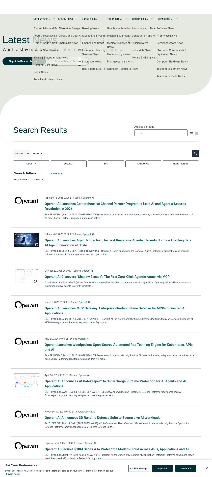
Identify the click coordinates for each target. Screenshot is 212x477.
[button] (37, 179)
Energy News (66, 18)
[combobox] (160, 132)
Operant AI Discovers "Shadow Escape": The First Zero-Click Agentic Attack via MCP (107, 277)
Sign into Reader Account (24, 61)
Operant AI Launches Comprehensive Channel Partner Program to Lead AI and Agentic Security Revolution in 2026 (115, 206)
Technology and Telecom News (164, 18)
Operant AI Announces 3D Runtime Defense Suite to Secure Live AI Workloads (102, 418)
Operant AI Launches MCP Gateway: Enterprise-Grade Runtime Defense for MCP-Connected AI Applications (115, 310)
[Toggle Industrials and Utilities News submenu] (152, 19)
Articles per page (144, 126)
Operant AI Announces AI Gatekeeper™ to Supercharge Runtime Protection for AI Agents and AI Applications (115, 383)
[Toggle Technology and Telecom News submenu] (177, 19)
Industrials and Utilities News (140, 18)
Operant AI (88, 197)
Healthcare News (115, 18)
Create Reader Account (68, 61)
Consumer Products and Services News (41, 18)
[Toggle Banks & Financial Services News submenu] (102, 19)
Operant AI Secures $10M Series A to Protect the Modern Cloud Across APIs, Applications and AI (117, 449)
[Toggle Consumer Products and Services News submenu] (54, 19)
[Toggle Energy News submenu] (77, 19)
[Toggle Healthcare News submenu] (127, 19)
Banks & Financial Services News (90, 18)
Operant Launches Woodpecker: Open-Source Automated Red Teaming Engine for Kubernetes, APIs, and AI (119, 347)
